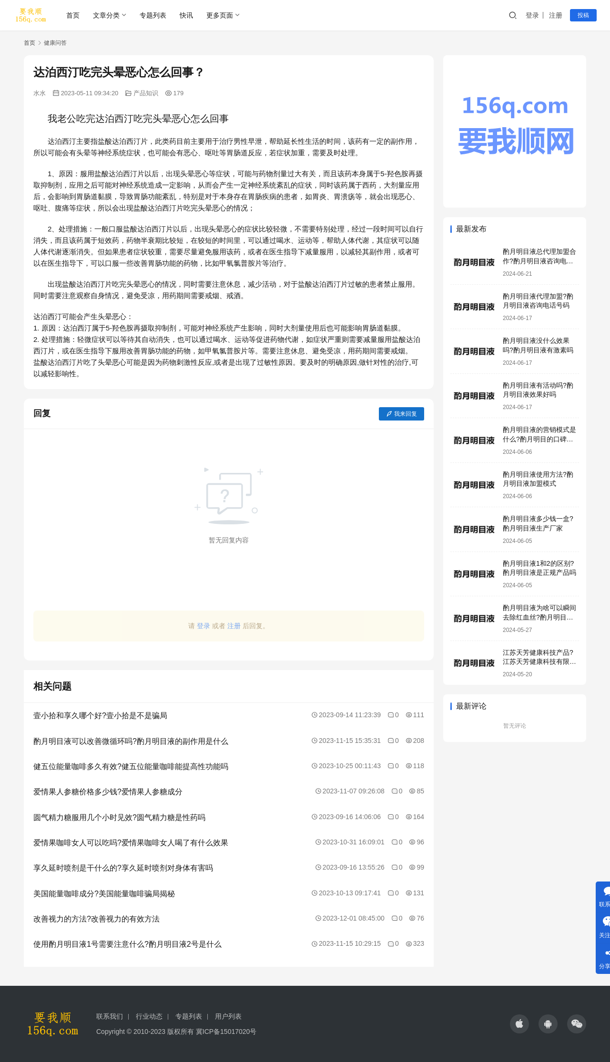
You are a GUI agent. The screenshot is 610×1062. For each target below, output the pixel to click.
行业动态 (149, 1016)
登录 (532, 15)
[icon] (519, 1023)
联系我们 (109, 1016)
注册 (555, 15)
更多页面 (219, 15)
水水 (39, 93)
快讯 (186, 15)
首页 (73, 15)
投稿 (583, 15)
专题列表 (153, 15)
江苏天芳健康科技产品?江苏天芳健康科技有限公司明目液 (539, 662)
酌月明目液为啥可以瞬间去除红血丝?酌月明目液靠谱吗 (539, 617)
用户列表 (228, 1016)
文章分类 (106, 15)
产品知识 (145, 93)
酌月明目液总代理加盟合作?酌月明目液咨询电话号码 (539, 261)
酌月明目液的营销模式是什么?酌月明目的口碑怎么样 (539, 439)
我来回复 (401, 414)
